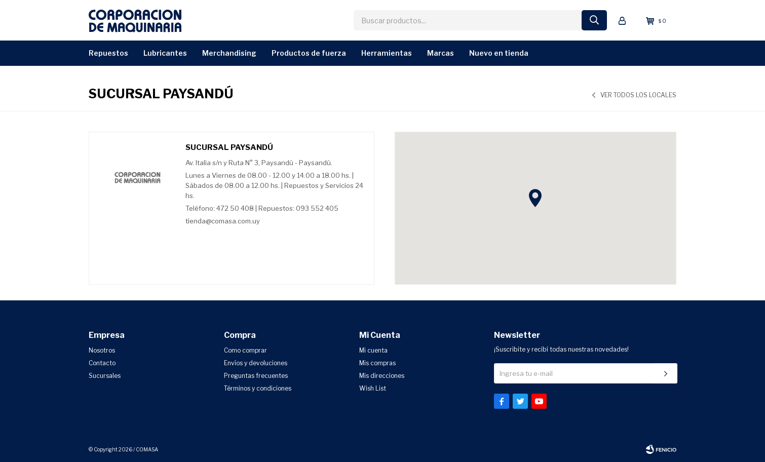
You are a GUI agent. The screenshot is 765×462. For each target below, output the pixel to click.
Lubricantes (165, 53)
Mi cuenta (373, 350)
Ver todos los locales (638, 95)
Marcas (440, 53)
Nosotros (102, 350)
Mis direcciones (381, 375)
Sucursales (105, 375)
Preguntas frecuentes (256, 375)
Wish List (372, 388)
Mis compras (377, 363)
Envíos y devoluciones (255, 363)
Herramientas (386, 53)
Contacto (102, 363)
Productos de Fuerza (309, 53)
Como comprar (245, 350)
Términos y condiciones (257, 388)
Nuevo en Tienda (498, 53)
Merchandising (229, 53)
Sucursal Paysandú (229, 147)
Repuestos (108, 53)
